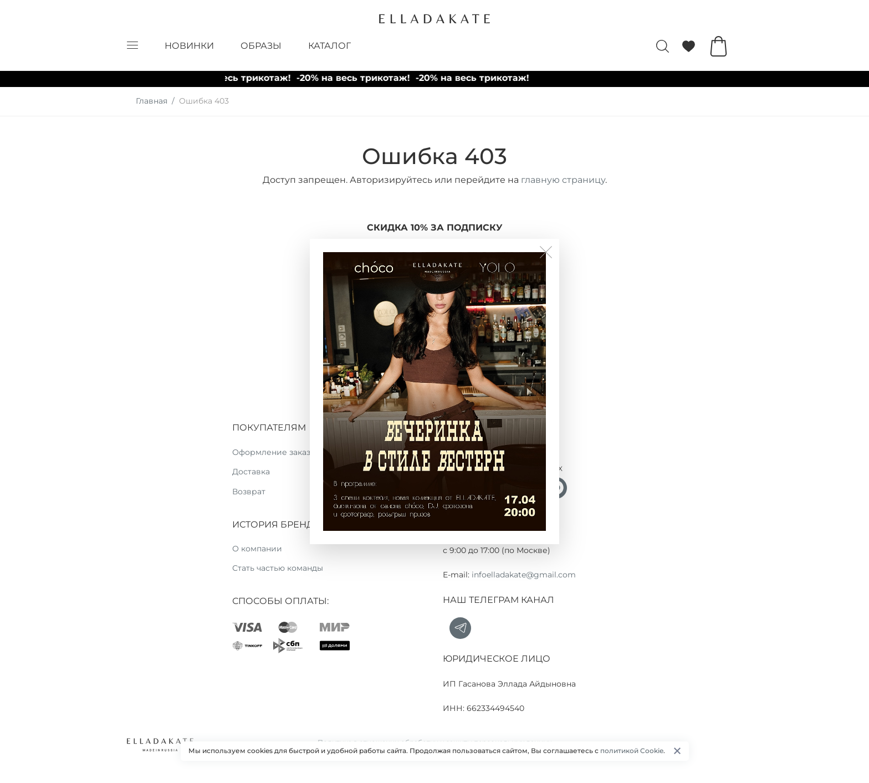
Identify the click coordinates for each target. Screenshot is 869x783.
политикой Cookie (631, 750)
